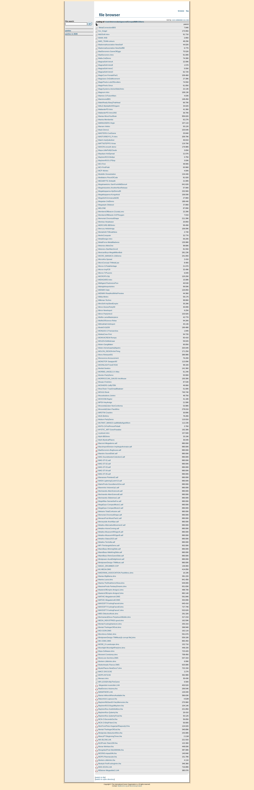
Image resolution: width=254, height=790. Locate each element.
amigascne (122, 22)
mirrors (114, 22)
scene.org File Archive (80, 11)
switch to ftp (100, 777)
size (184, 20)
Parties (68, 31)
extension (179, 20)
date (187, 20)
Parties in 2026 (71, 34)
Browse (181, 11)
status (140, 786)
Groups (130, 22)
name (174, 20)
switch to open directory (105, 779)
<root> (107, 22)
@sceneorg (133, 786)
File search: (69, 21)
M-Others (140, 22)
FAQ (187, 11)
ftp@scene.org (122, 786)
